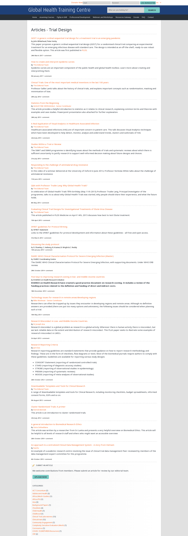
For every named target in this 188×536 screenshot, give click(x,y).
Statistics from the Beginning (45, 103)
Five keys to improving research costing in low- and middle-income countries (68, 276)
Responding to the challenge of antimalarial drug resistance (59, 164)
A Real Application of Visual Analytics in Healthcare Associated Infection (65, 123)
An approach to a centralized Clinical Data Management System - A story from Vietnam (72, 445)
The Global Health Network (48, 3)
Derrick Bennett (39, 410)
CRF (33, 534)
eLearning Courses (47, 17)
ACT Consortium (39, 490)
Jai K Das (36, 348)
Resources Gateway (123, 17)
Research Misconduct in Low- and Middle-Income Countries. (59, 321)
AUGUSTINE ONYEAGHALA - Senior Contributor (52, 106)
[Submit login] (148, 3)
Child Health (37, 511)
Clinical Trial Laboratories (42, 516)
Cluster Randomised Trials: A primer (48, 406)
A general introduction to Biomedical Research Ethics (56, 424)
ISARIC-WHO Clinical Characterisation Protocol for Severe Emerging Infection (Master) (72, 256)
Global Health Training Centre (59, 10)
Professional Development (80, 17)
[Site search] (126, 10)
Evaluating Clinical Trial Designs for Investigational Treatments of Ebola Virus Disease (71, 209)
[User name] (97, 3)
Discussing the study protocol (45, 244)
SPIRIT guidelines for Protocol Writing (49, 226)
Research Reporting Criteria (44, 344)
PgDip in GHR (62, 17)
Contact (151, 17)
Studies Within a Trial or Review (46, 144)
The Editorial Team (41, 65)
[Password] (125, 3)
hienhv (36, 448)
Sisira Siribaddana (40, 427)
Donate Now (77, 2)
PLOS (84, 50)
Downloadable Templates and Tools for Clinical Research (58, 386)
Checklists (36, 508)
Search (152, 10)
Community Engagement (42, 522)
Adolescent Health (39, 493)
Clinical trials (37, 519)
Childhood (36, 514)
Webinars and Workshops (103, 17)
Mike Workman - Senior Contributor (47, 300)
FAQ (143, 17)
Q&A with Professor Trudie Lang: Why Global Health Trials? (59, 185)
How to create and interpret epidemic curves (52, 61)
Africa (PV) (36, 499)
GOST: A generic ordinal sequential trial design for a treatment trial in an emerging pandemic (75, 38)
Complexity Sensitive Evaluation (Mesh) (48, 525)
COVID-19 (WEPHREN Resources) (45, 531)
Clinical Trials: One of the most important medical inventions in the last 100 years (70, 82)
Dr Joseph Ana (39, 324)
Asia (34, 502)
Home (34, 17)
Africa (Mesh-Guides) (41, 496)
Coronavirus (37, 528)
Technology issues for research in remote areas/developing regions (63, 297)
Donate (136, 17)
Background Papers (40, 505)
